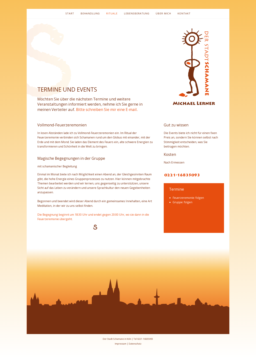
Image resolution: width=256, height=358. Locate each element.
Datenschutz (135, 343)
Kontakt (184, 13)
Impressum (120, 343)
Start (69, 13)
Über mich (163, 13)
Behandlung (90, 13)
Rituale (112, 13)
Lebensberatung (136, 13)
